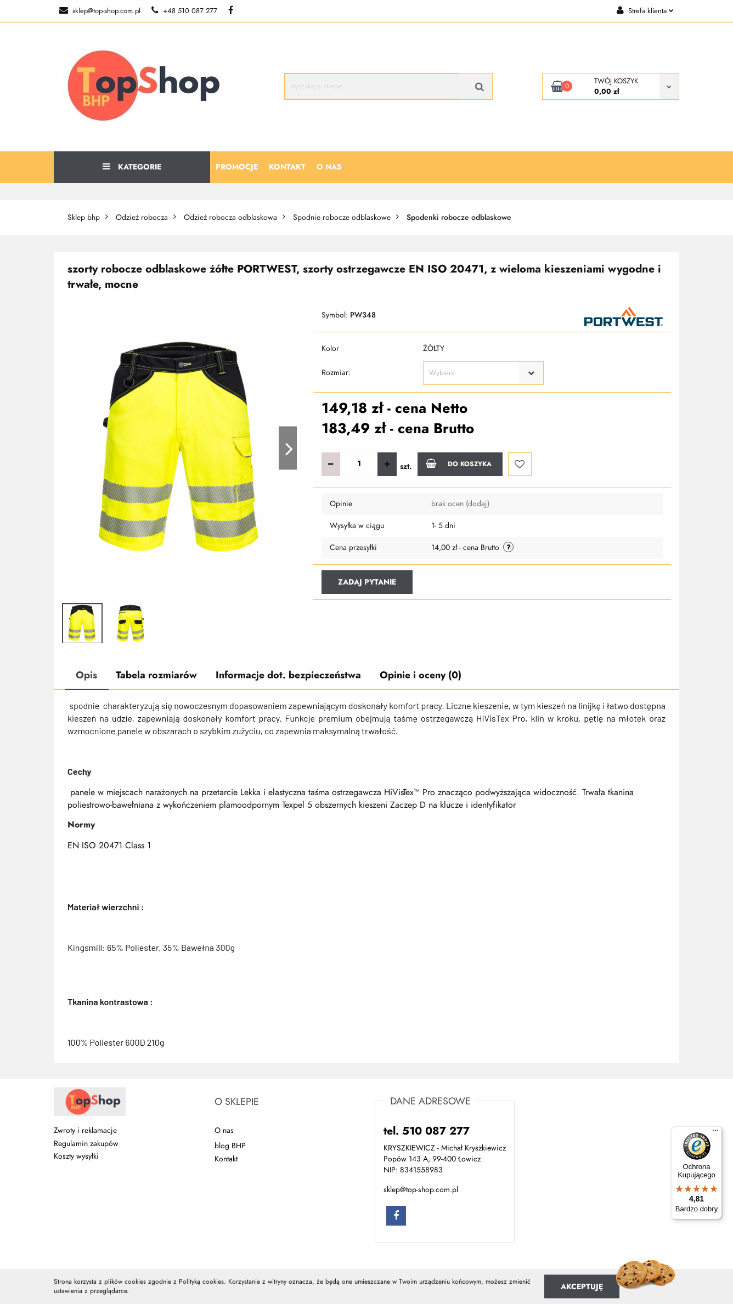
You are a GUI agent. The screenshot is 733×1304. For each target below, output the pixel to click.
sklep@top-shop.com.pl (99, 11)
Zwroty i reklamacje (85, 1130)
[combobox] (483, 373)
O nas (329, 167)
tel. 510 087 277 (427, 1130)
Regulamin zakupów (86, 1143)
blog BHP (230, 1146)
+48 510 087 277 (184, 11)
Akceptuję (582, 1286)
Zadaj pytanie (367, 582)
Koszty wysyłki (76, 1156)
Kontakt (287, 167)
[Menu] (715, 1132)
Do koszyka (459, 463)
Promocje (237, 167)
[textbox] (473, 373)
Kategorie (132, 167)
